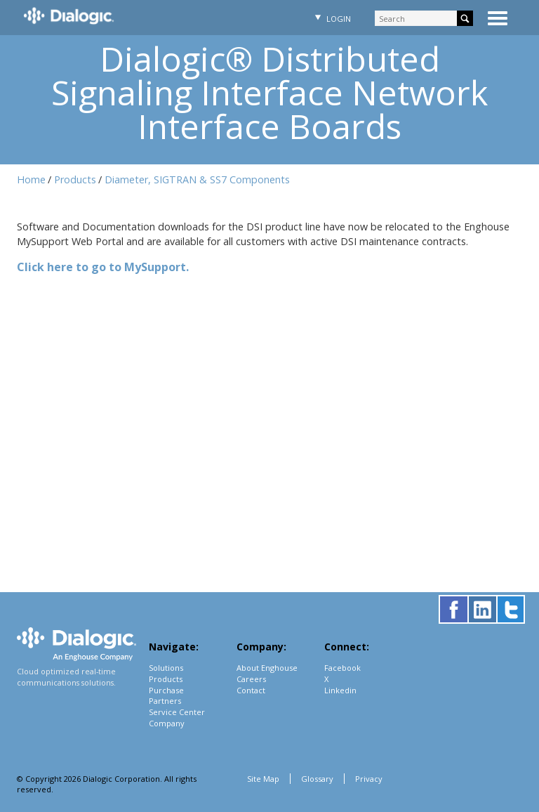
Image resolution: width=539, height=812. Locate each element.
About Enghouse (267, 667)
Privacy (368, 778)
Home (31, 179)
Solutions (166, 667)
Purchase (166, 690)
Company (167, 723)
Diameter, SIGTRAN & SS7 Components (197, 179)
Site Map (263, 778)
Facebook (342, 667)
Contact (251, 690)
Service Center (177, 712)
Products (75, 179)
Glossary (317, 778)
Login (331, 18)
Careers (251, 679)
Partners (165, 700)
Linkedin (340, 690)
